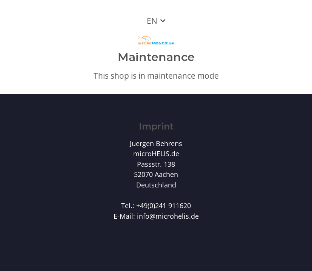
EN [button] (152, 20)
